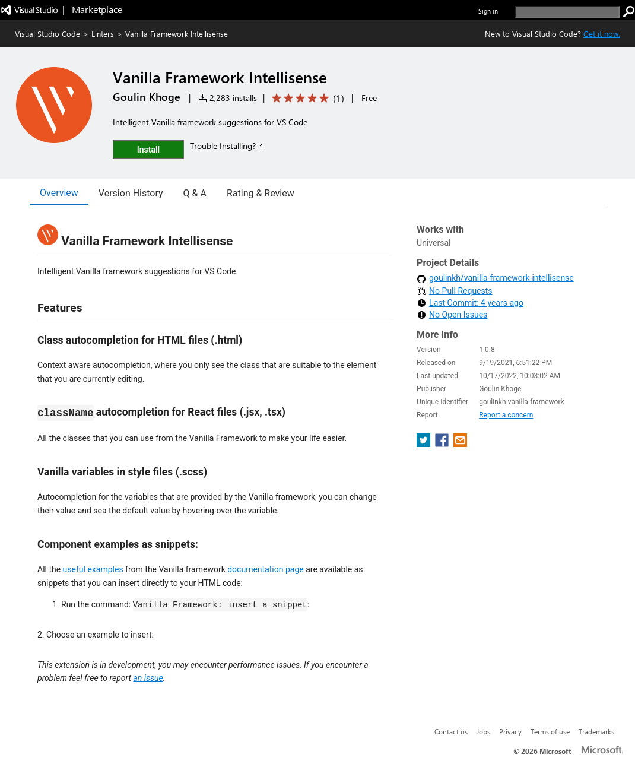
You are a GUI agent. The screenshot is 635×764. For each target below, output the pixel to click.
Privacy (510, 731)
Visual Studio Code (47, 33)
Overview (59, 192)
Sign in (488, 11)
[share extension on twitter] (424, 443)
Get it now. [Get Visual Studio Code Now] (601, 33)
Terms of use (550, 731)
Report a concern (506, 415)
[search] (567, 12)
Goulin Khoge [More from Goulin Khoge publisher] (146, 97)
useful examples (93, 569)
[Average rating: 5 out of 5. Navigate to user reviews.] (306, 98)
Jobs (483, 731)
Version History (131, 193)
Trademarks (596, 731)
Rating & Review (260, 193)
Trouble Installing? (227, 145)
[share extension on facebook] (443, 443)
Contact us (451, 731)
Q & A (195, 193)
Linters (102, 33)
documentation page (265, 569)
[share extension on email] (460, 443)
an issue (148, 678)
